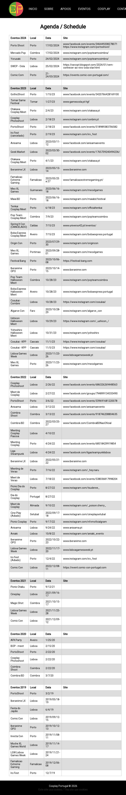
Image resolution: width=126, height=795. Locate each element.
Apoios (65, 9)
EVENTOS (84, 9)
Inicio (33, 9)
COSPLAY (104, 9)
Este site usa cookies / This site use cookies (63, 789)
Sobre (48, 9)
